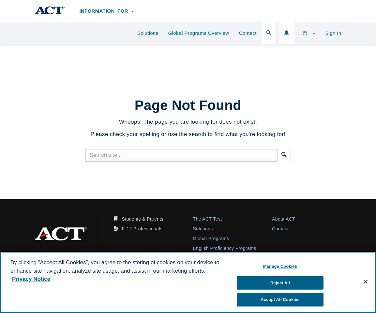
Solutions (147, 33)
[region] (188, 282)
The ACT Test (207, 219)
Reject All (280, 282)
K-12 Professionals (142, 228)
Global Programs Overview (198, 33)
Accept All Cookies (280, 299)
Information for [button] (107, 11)
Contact (248, 33)
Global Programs (211, 238)
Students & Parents (142, 219)
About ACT (283, 219)
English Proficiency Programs (224, 248)
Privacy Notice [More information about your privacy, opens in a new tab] (31, 279)
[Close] (365, 282)
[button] (309, 33)
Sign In (333, 33)
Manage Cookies (280, 266)
